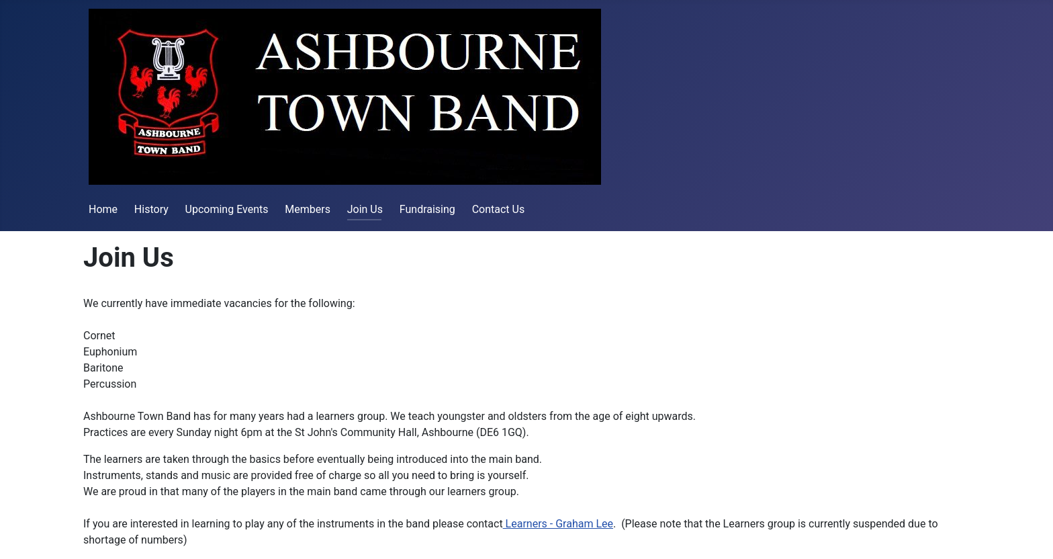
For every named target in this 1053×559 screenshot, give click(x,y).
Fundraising (427, 209)
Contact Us (498, 209)
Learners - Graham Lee (558, 523)
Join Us (365, 209)
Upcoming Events (227, 209)
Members (307, 209)
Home (103, 209)
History (151, 209)
